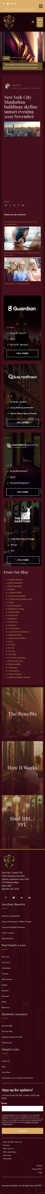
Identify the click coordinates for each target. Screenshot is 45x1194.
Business (11, 589)
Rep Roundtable (14, 664)
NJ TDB (11, 645)
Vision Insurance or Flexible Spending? (17, 284)
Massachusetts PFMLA (17, 638)
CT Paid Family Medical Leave (20, 599)
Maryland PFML (14, 635)
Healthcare (12, 619)
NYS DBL (12, 654)
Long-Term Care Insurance (18, 632)
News (10, 641)
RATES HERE (39, 22)
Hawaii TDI (13, 615)
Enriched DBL (14, 612)
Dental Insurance (14, 606)
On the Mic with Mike (17, 658)
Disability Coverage (17, 58)
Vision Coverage (14, 674)
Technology (12, 668)
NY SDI (11, 651)
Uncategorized (14, 671)
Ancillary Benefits (15, 580)
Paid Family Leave (15, 661)
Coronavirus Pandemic (17, 596)
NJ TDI (11, 648)
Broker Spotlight (14, 586)
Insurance (12, 625)
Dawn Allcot (16, 85)
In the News (13, 622)
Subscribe (22, 1131)
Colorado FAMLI (15, 593)
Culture (11, 602)
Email (4, 1103)
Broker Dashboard (15, 583)
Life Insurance (14, 628)
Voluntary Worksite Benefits (19, 677)
